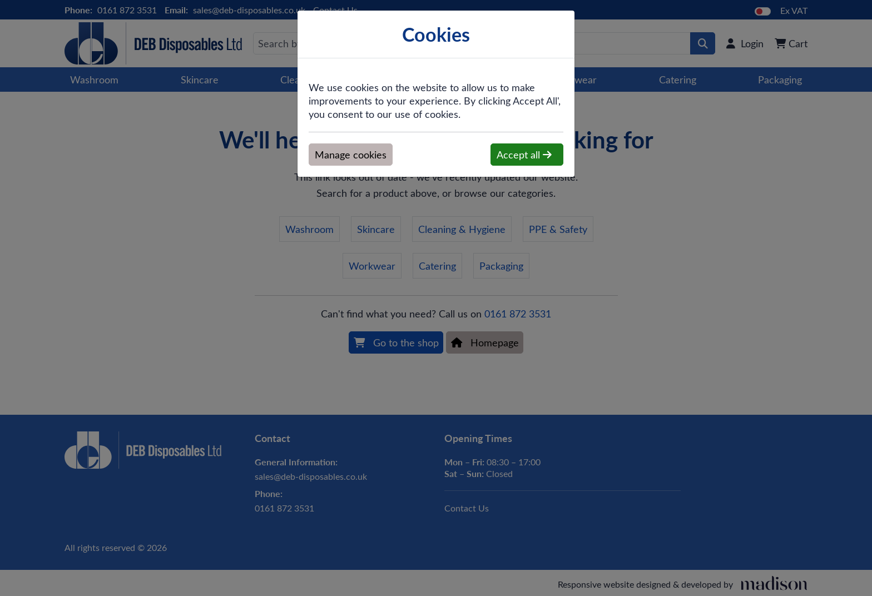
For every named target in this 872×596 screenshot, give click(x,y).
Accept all (524, 154)
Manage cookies (351, 154)
